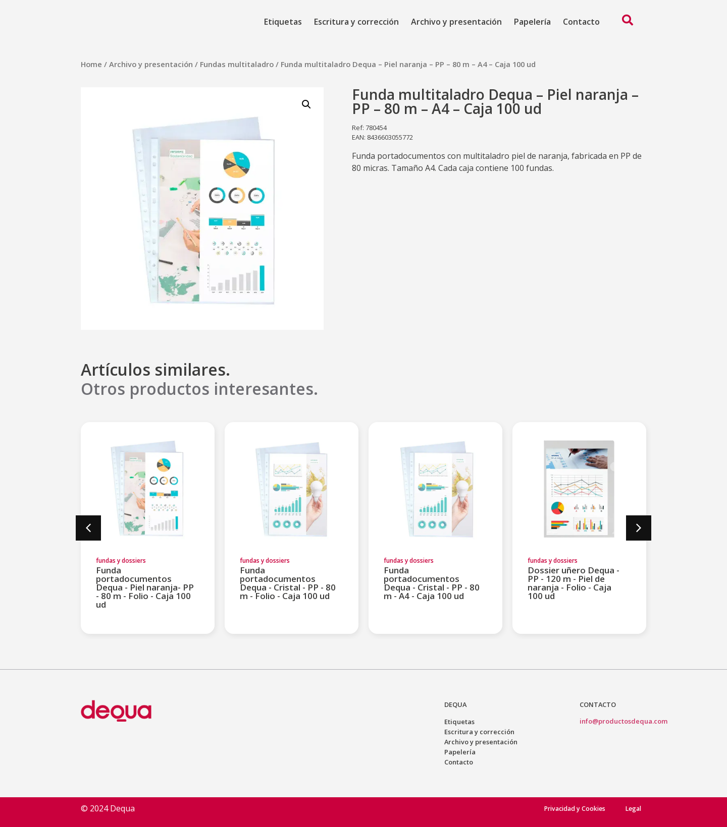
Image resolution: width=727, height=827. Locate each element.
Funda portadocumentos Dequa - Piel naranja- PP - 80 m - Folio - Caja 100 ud (145, 587)
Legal (632, 808)
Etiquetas (283, 21)
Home (91, 64)
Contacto (581, 21)
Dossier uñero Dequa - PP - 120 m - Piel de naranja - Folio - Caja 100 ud (573, 583)
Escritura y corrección (356, 21)
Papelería (532, 21)
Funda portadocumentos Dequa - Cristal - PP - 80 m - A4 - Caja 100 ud (432, 583)
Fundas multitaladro (237, 64)
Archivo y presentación (456, 21)
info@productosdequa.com (623, 721)
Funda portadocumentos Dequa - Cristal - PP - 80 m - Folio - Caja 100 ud (288, 583)
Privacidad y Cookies (568, 808)
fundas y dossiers (121, 560)
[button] (88, 528)
